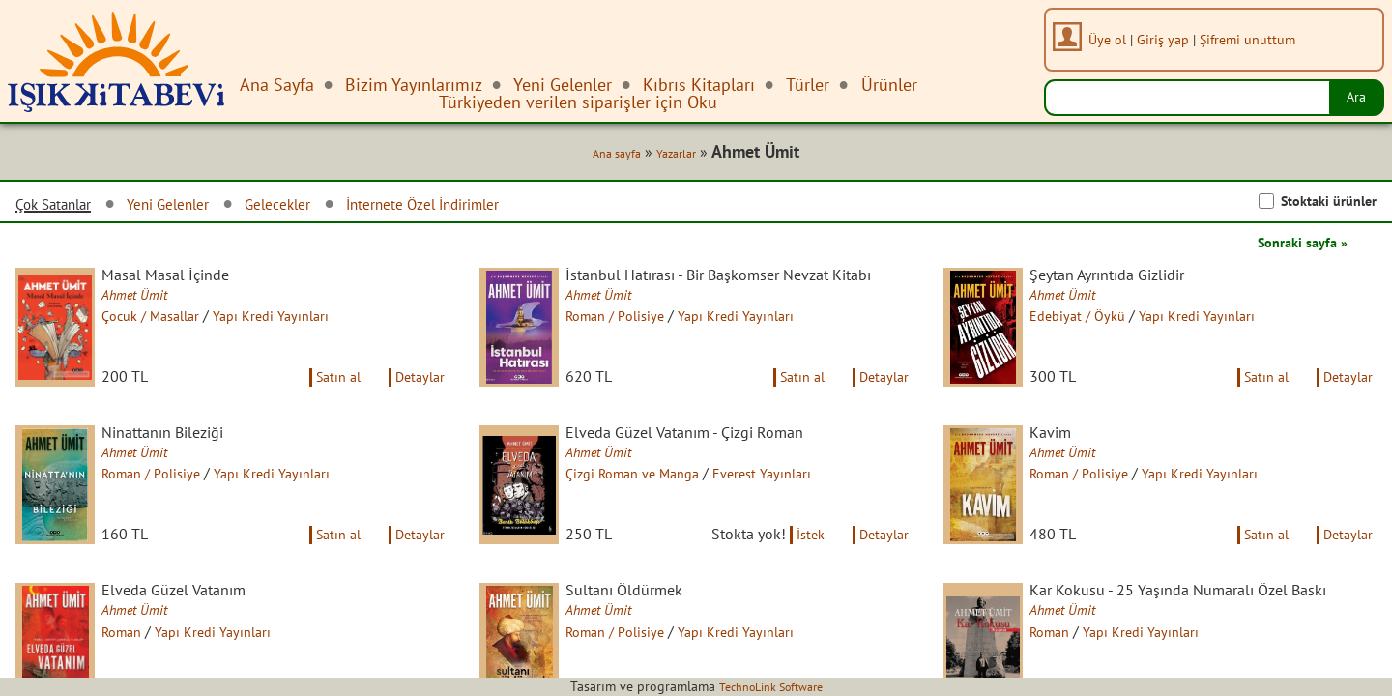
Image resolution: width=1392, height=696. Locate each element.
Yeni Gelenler (193, 207)
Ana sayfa (602, 156)
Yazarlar (669, 156)
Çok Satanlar (61, 208)
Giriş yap (1170, 39)
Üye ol (1114, 39)
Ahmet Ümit (152, 300)
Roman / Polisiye (635, 339)
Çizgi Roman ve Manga (655, 499)
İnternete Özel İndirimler (483, 207)
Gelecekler (317, 207)
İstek (798, 578)
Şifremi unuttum (1254, 39)
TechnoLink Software (770, 686)
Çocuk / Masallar (171, 322)
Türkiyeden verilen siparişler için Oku (578, 102)
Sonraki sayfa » (1295, 245)
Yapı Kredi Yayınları (303, 322)
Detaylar (417, 400)
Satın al (325, 400)
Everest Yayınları (798, 499)
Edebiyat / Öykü (1096, 322)
